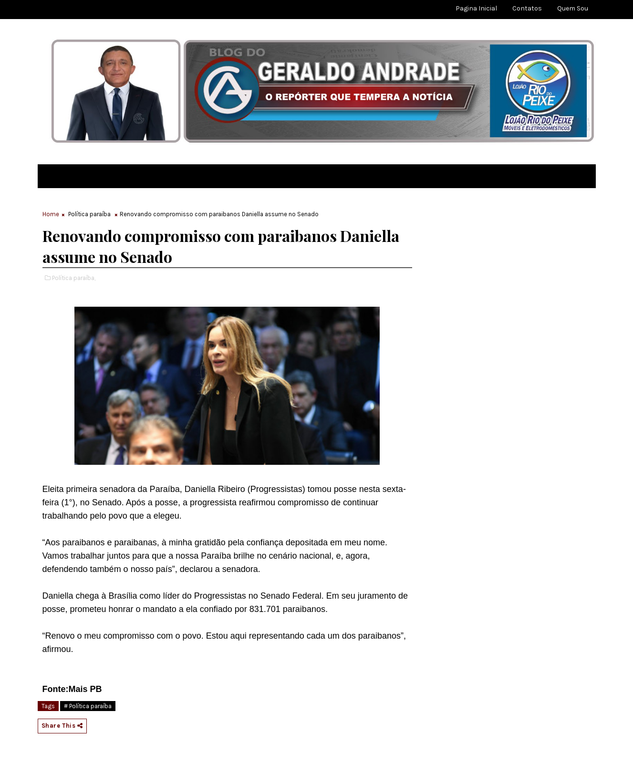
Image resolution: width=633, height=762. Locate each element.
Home (50, 214)
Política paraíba (89, 214)
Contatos (527, 8)
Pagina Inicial (476, 8)
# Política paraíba (88, 706)
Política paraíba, (73, 277)
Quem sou (572, 8)
